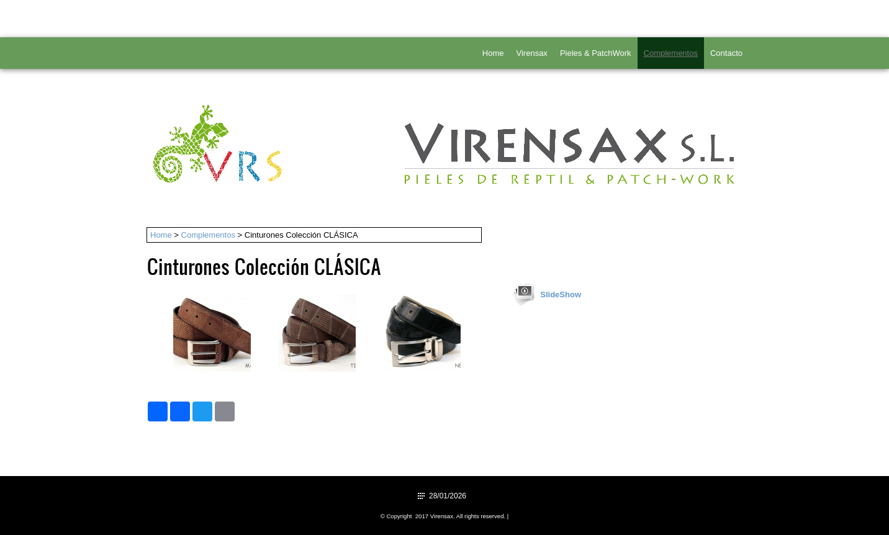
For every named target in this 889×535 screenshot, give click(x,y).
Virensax (532, 53)
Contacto (726, 53)
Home (493, 53)
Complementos (671, 53)
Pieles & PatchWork (595, 53)
